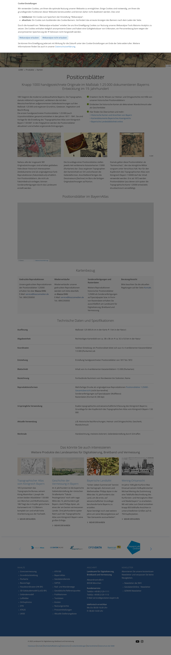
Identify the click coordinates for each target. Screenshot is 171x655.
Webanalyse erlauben (29, 37)
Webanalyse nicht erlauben (55, 37)
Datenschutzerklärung (65, 46)
